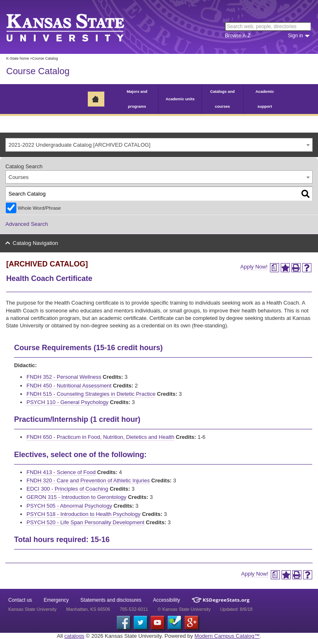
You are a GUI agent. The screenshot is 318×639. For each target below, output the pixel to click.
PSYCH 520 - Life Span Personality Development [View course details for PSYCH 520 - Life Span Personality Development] (85, 522)
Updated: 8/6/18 (236, 609)
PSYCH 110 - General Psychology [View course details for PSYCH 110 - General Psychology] (67, 402)
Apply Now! (253, 267)
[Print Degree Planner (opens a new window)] (274, 267)
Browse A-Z (238, 36)
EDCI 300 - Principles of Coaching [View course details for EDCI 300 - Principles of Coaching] (67, 489)
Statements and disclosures (110, 600)
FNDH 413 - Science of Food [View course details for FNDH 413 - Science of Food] (61, 472)
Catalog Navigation (35, 243)
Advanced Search (26, 224)
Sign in (295, 36)
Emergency (56, 600)
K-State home (17, 58)
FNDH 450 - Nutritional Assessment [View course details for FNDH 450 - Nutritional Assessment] (68, 385)
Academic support (264, 99)
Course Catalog (38, 71)
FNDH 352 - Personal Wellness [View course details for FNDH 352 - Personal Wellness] (63, 377)
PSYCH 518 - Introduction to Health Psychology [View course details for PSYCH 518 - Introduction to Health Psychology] (83, 514)
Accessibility (166, 600)
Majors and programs (137, 99)
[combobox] (159, 145)
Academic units (180, 99)
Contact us (20, 600)
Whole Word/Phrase (39, 208)
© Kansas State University (184, 609)
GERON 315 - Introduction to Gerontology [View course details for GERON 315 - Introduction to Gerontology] (76, 497)
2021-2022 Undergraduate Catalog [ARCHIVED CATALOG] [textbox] (80, 145)
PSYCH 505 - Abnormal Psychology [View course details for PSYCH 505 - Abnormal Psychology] (69, 506)
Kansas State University (75, 27)
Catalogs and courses (222, 99)
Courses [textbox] (19, 177)
